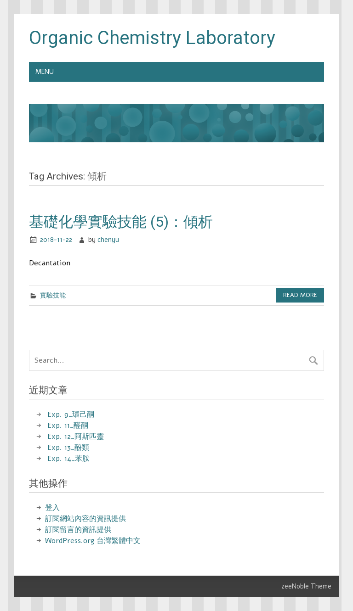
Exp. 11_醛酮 (67, 425)
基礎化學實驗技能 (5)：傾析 (121, 221)
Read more (300, 295)
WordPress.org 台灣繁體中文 (93, 541)
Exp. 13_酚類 (68, 448)
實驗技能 (53, 295)
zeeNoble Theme (306, 586)
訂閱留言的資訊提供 (78, 530)
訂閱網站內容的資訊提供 (85, 519)
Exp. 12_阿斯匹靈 (75, 437)
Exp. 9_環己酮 (70, 414)
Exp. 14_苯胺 (68, 459)
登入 (52, 508)
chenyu (108, 239)
